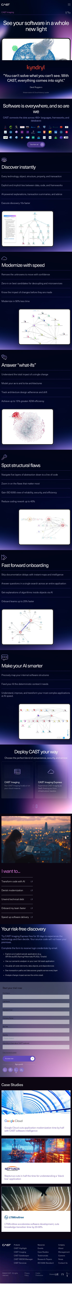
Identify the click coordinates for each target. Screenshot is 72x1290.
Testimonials (43, 1256)
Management (64, 1252)
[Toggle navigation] (68, 4)
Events (40, 1248)
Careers (61, 1256)
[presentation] (33, 807)
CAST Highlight (20, 1248)
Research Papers (45, 1259)
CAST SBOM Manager (23, 1259)
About (60, 1248)
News (60, 1259)
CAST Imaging (7, 12)
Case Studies (43, 1252)
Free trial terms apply (9, 1052)
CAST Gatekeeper (21, 1256)
